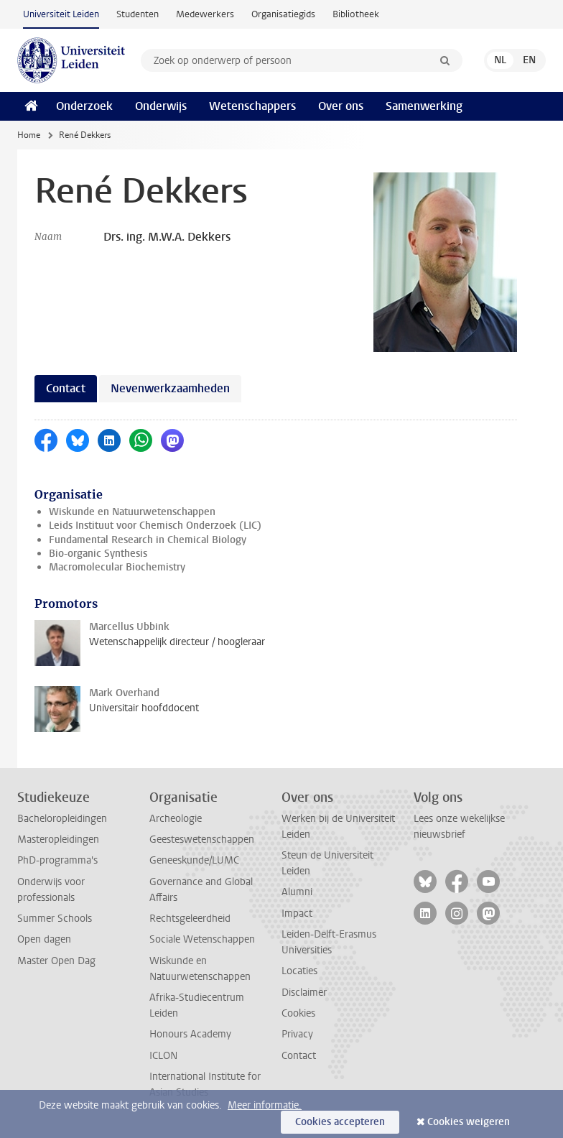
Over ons (340, 106)
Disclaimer (304, 992)
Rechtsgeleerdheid (190, 918)
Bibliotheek (355, 14)
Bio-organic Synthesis (98, 553)
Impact (297, 913)
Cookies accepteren (340, 1122)
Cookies (298, 1013)
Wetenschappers (252, 106)
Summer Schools (54, 918)
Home (28, 135)
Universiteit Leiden (61, 14)
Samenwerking (424, 106)
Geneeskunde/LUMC (194, 860)
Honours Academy (190, 1034)
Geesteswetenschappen (201, 839)
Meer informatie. (265, 1105)
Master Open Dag (56, 961)
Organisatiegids (283, 14)
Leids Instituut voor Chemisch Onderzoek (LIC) (155, 525)
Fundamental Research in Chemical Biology (147, 540)
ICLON (163, 1056)
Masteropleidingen (58, 839)
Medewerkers (205, 14)
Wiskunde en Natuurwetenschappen (132, 512)
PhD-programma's (57, 860)
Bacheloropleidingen (62, 818)
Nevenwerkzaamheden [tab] (170, 388)
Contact (299, 1056)
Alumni (297, 892)
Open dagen (44, 939)
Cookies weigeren (468, 1122)
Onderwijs (161, 106)
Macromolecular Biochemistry (117, 567)
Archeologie (175, 818)
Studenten (137, 14)
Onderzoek (84, 106)
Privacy (297, 1034)
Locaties (299, 971)
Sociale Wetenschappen (202, 939)
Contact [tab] (65, 388)
